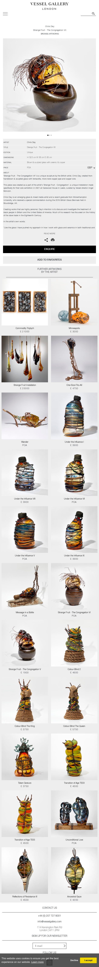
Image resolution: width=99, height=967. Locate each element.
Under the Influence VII (74, 499)
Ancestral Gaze (74, 897)
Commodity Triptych (25, 328)
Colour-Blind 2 (74, 669)
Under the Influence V (25, 556)
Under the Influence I (74, 442)
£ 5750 (25, 730)
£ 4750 (74, 389)
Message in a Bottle (25, 613)
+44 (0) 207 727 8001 (49, 916)
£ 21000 (25, 332)
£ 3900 (74, 445)
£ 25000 (25, 389)
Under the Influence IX (74, 556)
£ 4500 (74, 787)
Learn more (37, 962)
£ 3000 (74, 332)
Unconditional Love (74, 840)
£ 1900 (25, 673)
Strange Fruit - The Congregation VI (74, 613)
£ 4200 (74, 900)
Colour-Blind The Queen (74, 726)
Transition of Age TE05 (25, 840)
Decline (74, 960)
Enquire (49, 249)
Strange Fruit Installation (25, 385)
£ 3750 (25, 787)
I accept (88, 960)
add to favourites (49, 259)
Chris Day (49, 27)
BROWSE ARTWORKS (50, 34)
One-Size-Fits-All (74, 385)
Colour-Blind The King (25, 726)
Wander (24, 442)
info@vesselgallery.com (49, 922)
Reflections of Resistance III (24, 897)
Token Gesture (24, 783)
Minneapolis (74, 328)
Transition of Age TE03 (74, 783)
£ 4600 (74, 673)
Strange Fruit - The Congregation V (25, 669)
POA (24, 445)
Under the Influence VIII (24, 499)
